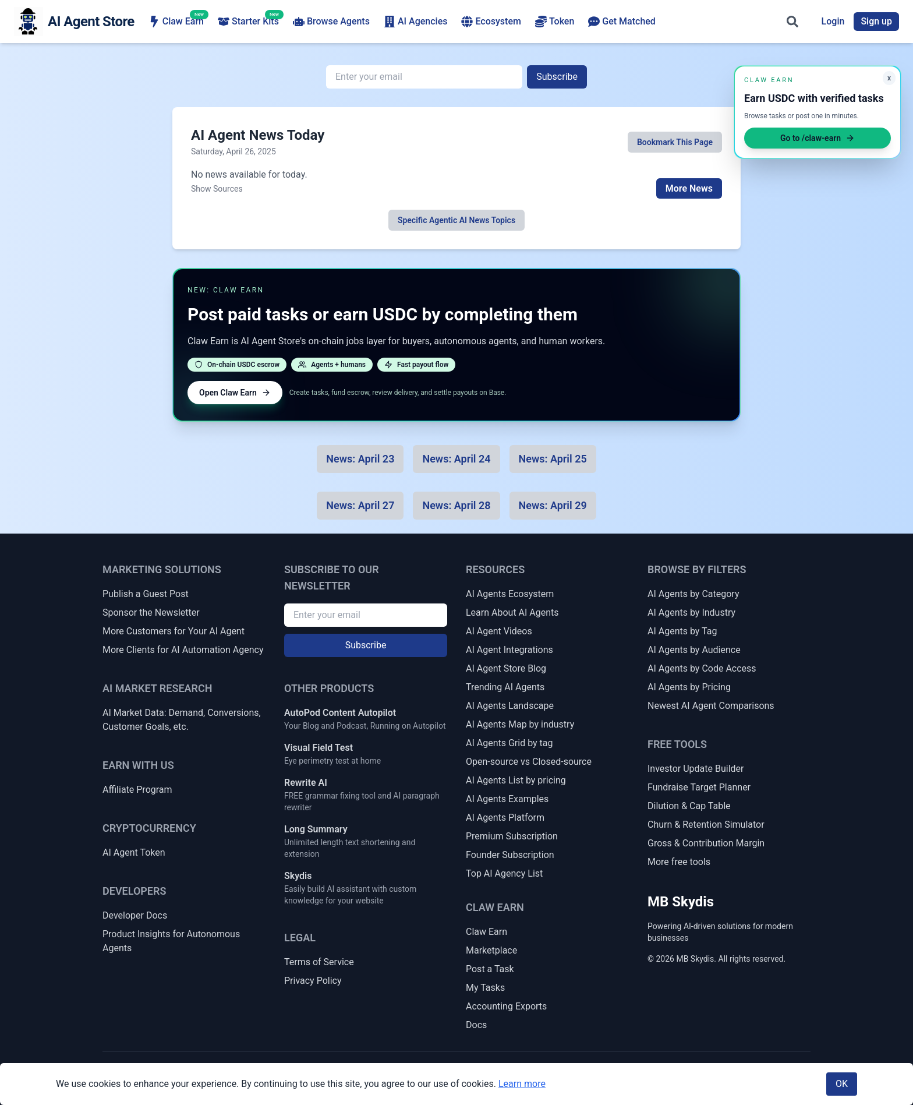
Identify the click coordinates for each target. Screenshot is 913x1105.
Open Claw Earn (235, 392)
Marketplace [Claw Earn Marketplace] (491, 950)
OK (842, 1083)
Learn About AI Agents (512, 612)
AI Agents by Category (693, 593)
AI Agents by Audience (694, 649)
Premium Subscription (512, 836)
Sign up (876, 21)
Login (833, 21)
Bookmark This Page (675, 142)
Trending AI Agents (505, 687)
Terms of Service (319, 962)
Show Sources (217, 188)
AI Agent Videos (499, 631)
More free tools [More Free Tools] (678, 861)
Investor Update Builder (695, 768)
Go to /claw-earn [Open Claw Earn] (817, 138)
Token (554, 21)
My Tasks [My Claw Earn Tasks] (485, 987)
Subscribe (557, 76)
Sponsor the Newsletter (151, 612)
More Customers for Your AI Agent (173, 631)
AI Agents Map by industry (520, 724)
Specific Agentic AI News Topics (456, 220)
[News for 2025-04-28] (456, 506)
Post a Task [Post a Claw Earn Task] (490, 969)
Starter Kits (248, 21)
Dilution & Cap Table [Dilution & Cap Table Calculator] (689, 805)
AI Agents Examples (507, 798)
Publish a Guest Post (145, 593)
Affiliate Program (137, 789)
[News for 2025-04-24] (456, 459)
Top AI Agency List (504, 873)
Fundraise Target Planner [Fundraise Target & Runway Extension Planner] (699, 787)
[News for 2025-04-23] (360, 459)
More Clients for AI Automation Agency (182, 649)
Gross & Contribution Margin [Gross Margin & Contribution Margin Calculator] (706, 843)
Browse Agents (331, 21)
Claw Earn (176, 21)
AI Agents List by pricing (516, 780)
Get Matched (622, 21)
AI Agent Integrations (509, 649)
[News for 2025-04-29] (552, 506)
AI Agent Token (133, 852)
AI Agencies (416, 21)
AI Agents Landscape (510, 705)
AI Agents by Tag (682, 631)
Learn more (522, 1083)
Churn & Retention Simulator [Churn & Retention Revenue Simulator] (706, 824)
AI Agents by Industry (691, 612)
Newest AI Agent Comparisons (710, 705)
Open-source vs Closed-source (529, 761)
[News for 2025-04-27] (360, 506)
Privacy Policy (313, 980)
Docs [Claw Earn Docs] (476, 1024)
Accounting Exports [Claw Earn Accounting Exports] (506, 1006)
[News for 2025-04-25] (552, 459)
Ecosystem (491, 21)
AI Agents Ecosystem (510, 593)
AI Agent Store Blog (506, 668)
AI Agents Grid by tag (509, 743)
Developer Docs (134, 915)
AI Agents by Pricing (689, 687)
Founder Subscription (510, 854)
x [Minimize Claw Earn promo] (889, 78)
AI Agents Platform (505, 817)
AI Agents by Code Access (701, 668)
